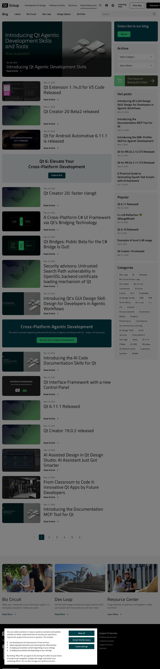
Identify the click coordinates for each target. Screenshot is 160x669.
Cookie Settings (82, 646)
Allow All (81, 633)
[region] (50, 646)
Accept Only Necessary (82, 639)
